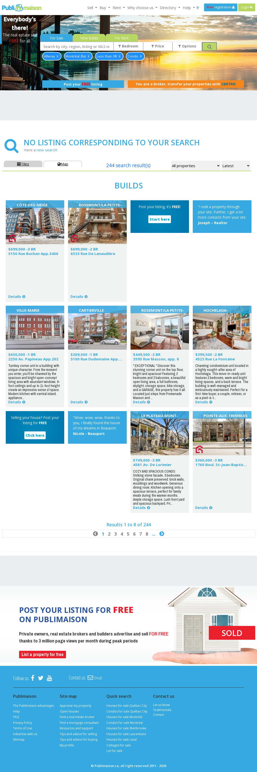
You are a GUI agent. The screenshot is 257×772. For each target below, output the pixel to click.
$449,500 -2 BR (146, 354)
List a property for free (42, 654)
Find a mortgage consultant (79, 723)
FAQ (16, 717)
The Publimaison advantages (33, 705)
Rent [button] (117, 7)
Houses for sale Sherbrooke (126, 728)
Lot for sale (114, 751)
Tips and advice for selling (78, 734)
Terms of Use (22, 728)
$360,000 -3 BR (209, 460)
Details (14, 296)
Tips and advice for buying (78, 739)
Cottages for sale (118, 745)
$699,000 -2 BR (84, 248)
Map (62, 163)
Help (16, 711)
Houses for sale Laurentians (126, 734)
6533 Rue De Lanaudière (93, 253)
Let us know (161, 705)
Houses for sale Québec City (126, 705)
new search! (47, 149)
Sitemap (19, 739)
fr (198, 7)
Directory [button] (168, 7)
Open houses (69, 711)
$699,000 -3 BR (22, 248)
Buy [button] (103, 7)
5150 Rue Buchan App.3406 (33, 253)
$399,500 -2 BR (209, 354)
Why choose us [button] (141, 7)
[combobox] (77, 46)
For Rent (122, 38)
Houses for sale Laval (121, 739)
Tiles (23, 163)
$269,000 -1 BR (84, 354)
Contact (158, 715)
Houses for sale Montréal (124, 717)
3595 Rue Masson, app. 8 (156, 358)
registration (221, 7)
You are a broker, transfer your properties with (186, 84)
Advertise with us (25, 734)
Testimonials (162, 710)
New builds (89, 38)
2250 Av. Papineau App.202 (33, 358)
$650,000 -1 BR (22, 354)
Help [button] (187, 7)
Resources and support (76, 728)
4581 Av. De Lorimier (152, 464)
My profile (67, 745)
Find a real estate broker (77, 717)
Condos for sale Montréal (124, 723)
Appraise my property (75, 705)
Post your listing (83, 84)
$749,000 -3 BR (146, 460)
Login (246, 7)
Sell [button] (90, 7)
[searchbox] (76, 46)
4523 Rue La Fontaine (215, 358)
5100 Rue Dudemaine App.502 (98, 358)
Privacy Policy (22, 723)
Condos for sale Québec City (126, 711)
